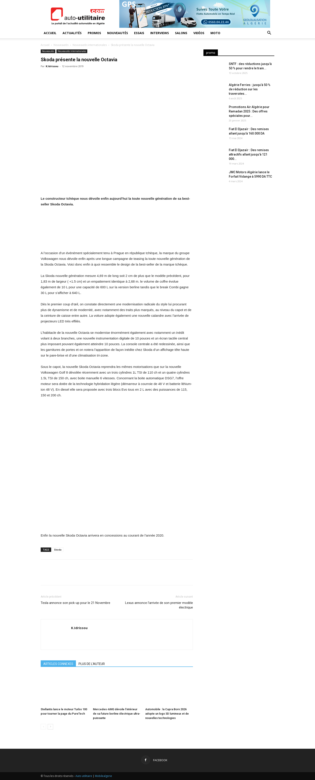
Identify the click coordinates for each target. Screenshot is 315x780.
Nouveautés (117, 33)
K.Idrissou (52, 66)
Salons (181, 33)
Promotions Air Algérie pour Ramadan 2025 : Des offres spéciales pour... (249, 111)
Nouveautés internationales (90, 45)
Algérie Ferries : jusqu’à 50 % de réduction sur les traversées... (249, 89)
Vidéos (198, 33)
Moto (215, 33)
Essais (139, 33)
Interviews (159, 33)
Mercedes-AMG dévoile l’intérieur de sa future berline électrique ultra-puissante (116, 714)
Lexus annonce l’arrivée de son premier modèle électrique (159, 605)
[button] (269, 33)
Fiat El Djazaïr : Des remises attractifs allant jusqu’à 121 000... (249, 154)
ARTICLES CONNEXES (58, 664)
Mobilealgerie (103, 776)
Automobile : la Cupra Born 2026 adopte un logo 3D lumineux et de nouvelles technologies (167, 714)
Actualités (72, 33)
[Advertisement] (238, 223)
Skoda (57, 549)
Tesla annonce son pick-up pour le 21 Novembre (75, 603)
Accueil (50, 33)
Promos (94, 33)
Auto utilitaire (83, 776)
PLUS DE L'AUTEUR (92, 664)
